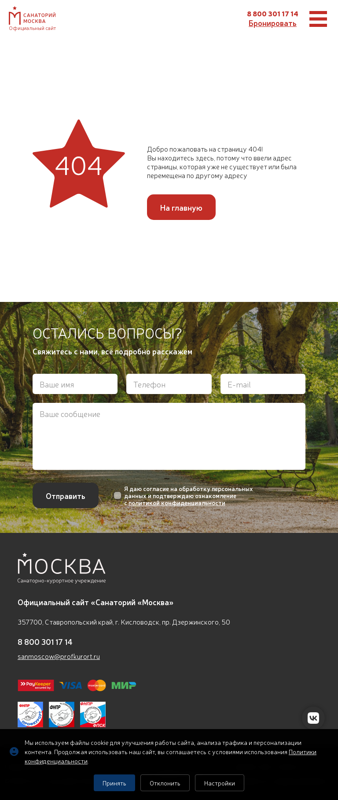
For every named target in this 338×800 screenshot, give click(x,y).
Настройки (219, 783)
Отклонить (165, 783)
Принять (114, 783)
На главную (181, 207)
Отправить (65, 495)
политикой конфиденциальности (177, 502)
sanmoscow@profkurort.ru (59, 656)
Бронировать (273, 22)
